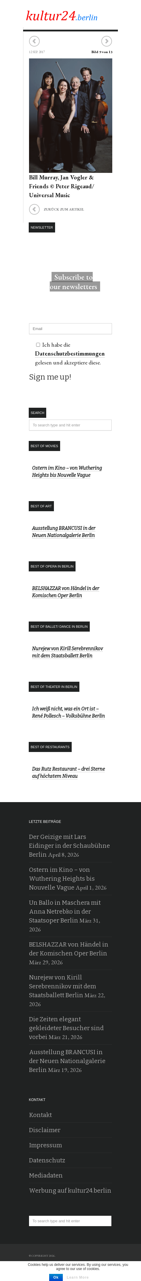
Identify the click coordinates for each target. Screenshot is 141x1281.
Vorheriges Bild (34, 41)
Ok (56, 1277)
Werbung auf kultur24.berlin (70, 1190)
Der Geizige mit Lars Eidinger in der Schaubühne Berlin (69, 845)
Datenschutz (47, 1160)
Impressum (45, 1145)
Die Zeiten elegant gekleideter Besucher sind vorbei (66, 1028)
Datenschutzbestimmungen (70, 353)
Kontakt (40, 1115)
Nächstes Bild (106, 41)
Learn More (78, 1277)
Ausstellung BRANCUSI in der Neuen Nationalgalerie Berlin (67, 1061)
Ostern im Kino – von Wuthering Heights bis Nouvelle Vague (62, 878)
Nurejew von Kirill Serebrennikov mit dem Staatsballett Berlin (62, 986)
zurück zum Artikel (56, 210)
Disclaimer (44, 1130)
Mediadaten (46, 1175)
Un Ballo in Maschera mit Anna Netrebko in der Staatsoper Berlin (65, 911)
